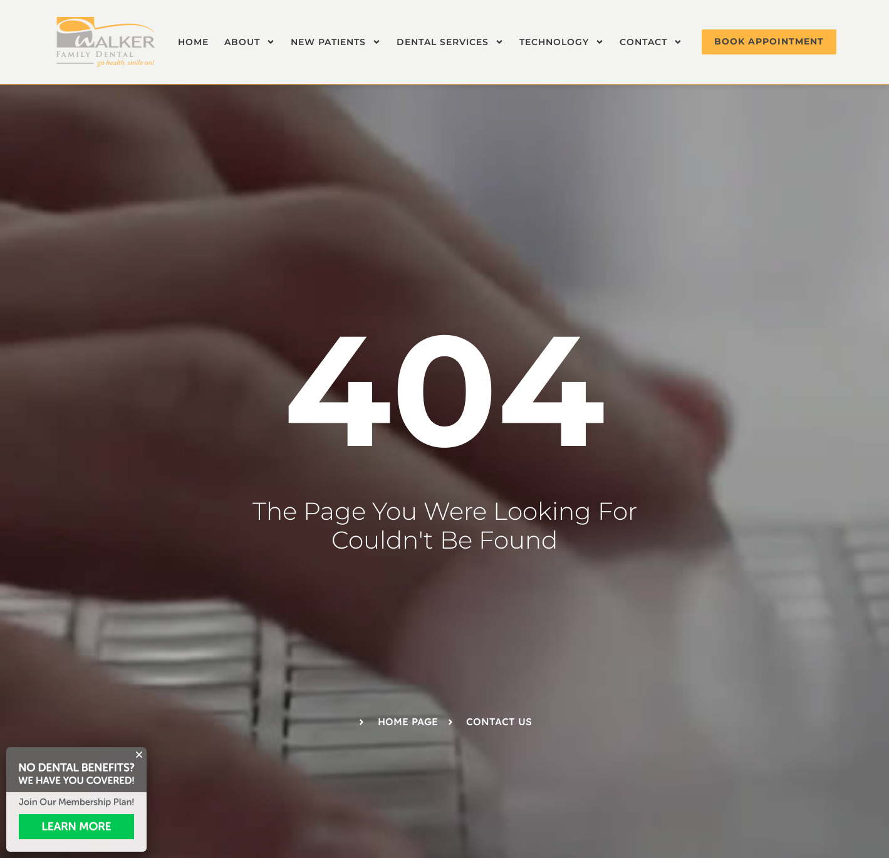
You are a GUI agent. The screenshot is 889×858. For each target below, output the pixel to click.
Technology (561, 42)
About (249, 42)
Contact (651, 42)
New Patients (336, 42)
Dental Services (450, 42)
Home (193, 42)
